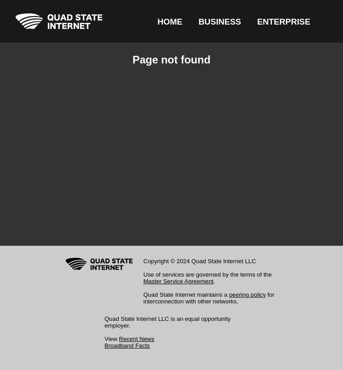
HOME (169, 21)
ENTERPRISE (283, 21)
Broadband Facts (127, 345)
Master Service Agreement (178, 281)
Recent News (136, 339)
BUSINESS (219, 21)
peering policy (247, 294)
